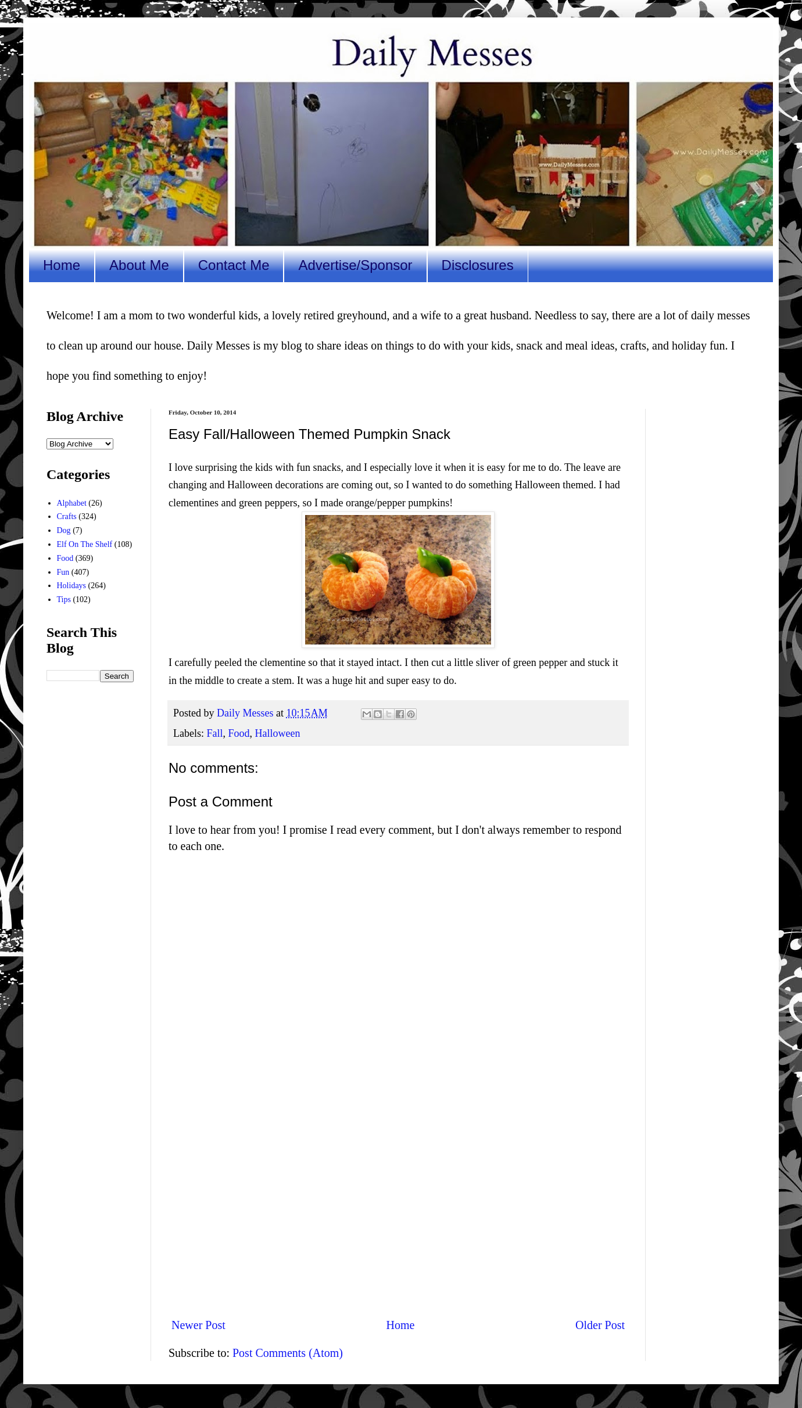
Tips (64, 599)
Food (239, 733)
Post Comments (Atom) (287, 1352)
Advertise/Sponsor (355, 265)
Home (61, 265)
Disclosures (478, 265)
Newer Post (198, 1325)
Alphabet (72, 503)
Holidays (72, 585)
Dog (64, 530)
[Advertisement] (398, 1212)
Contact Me (234, 265)
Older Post (600, 1325)
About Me (139, 265)
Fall (214, 733)
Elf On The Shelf (85, 544)
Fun (63, 572)
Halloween (277, 733)
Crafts (67, 516)
